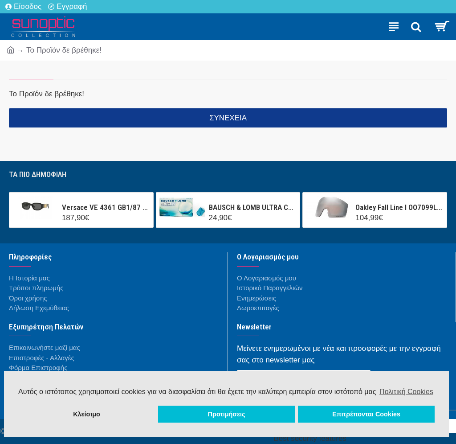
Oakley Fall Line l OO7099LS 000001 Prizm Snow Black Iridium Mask (399, 207)
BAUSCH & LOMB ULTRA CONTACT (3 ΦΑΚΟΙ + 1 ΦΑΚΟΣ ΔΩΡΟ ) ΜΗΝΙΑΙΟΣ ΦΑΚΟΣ (253, 207)
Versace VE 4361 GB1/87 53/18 (106, 207)
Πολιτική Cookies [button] (406, 391)
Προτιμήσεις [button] (226, 414)
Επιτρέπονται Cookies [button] (366, 414)
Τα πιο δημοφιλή (37, 174)
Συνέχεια (228, 118)
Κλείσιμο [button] (86, 414)
